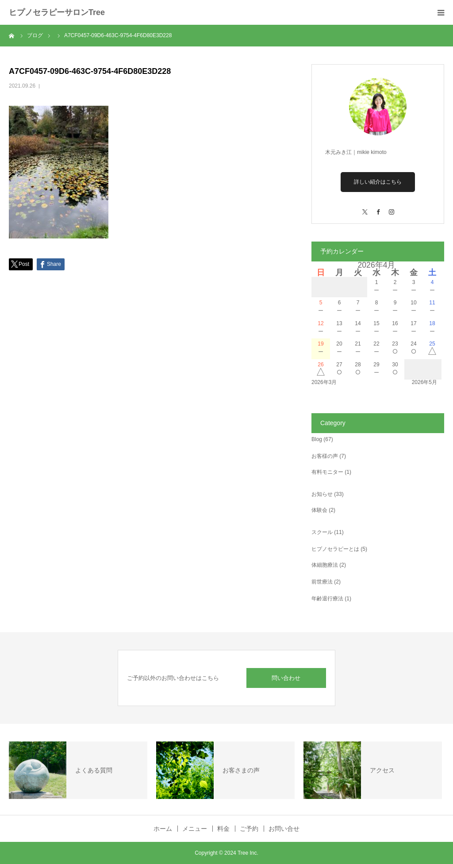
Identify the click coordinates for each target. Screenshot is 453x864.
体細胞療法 (324, 565)
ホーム (163, 829)
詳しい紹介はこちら (378, 182)
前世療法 (322, 582)
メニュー (194, 829)
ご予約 (249, 829)
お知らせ (322, 494)
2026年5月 (424, 382)
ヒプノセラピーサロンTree (57, 12)
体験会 (319, 510)
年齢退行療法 (327, 598)
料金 (223, 829)
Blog (316, 439)
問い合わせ (286, 678)
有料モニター (327, 472)
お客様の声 (324, 456)
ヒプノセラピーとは (335, 549)
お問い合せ (284, 829)
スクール (322, 532)
